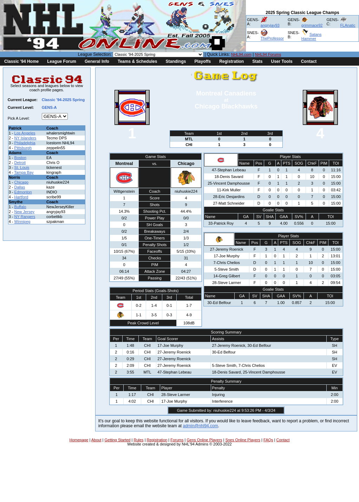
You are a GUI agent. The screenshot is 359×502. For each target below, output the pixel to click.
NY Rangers (24, 216)
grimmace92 (312, 25)
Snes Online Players (242, 440)
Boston (20, 158)
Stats (257, 61)
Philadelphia (24, 143)
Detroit (20, 162)
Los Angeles (24, 133)
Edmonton (23, 192)
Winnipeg (22, 221)
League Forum (61, 61)
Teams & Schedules (137, 61)
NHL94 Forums (268, 54)
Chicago (21, 182)
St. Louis (22, 167)
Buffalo (20, 207)
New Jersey (24, 212)
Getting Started (117, 440)
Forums (176, 440)
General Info (97, 61)
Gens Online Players (204, 440)
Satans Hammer (311, 36)
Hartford (21, 197)
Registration (231, 61)
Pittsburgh (23, 148)
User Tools (282, 61)
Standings (175, 61)
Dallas (19, 187)
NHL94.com (241, 54)
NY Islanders (25, 138)
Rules (138, 440)
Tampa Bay (23, 172)
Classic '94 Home (21, 61)
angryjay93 (270, 25)
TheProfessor (272, 38)
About (96, 440)
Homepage (79, 440)
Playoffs (202, 61)
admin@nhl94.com (200, 425)
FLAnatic (347, 25)
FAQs (268, 440)
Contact (309, 61)
